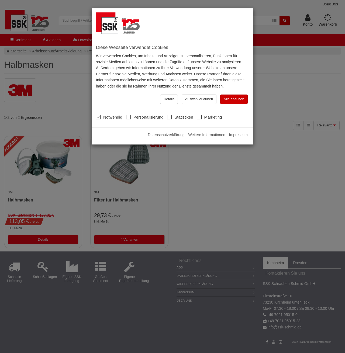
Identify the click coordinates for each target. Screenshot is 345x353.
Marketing (209, 117)
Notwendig (109, 117)
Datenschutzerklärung (166, 135)
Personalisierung (145, 117)
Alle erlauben (234, 99)
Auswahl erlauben (199, 99)
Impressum (238, 135)
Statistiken (180, 117)
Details (169, 99)
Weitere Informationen (206, 135)
